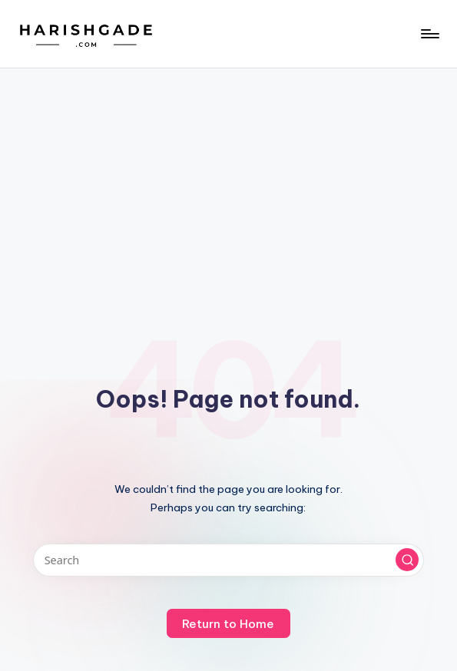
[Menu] (429, 33)
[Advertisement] (228, 183)
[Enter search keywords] (228, 560)
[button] (407, 559)
